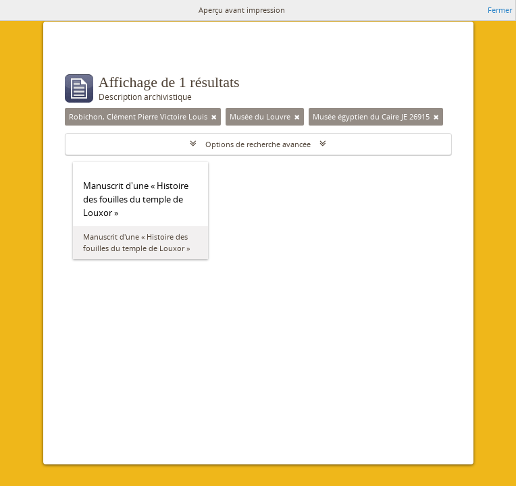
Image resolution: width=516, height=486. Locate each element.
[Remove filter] (214, 117)
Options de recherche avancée (258, 144)
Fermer (500, 10)
